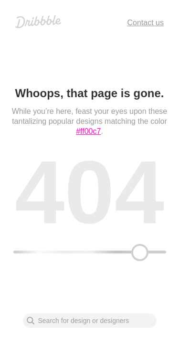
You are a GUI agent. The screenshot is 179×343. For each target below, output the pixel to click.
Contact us (145, 23)
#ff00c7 (88, 131)
